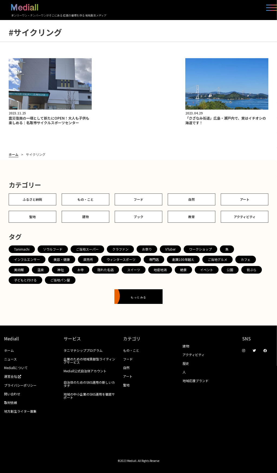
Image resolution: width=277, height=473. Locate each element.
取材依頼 (10, 402)
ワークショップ (200, 249)
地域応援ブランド (196, 380)
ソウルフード (52, 249)
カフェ (245, 259)
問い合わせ (12, 394)
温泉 (40, 269)
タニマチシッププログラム (83, 350)
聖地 (32, 216)
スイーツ (133, 269)
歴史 (186, 363)
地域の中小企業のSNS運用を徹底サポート (89, 396)
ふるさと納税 (32, 199)
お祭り (147, 249)
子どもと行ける (25, 280)
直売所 (88, 259)
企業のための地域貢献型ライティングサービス (89, 360)
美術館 (19, 269)
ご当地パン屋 (60, 280)
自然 (191, 199)
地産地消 (160, 269)
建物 (85, 216)
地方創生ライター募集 (20, 411)
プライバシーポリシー (20, 385)
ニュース (10, 359)
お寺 (80, 269)
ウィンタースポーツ (121, 259)
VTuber (170, 249)
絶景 (183, 269)
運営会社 (14, 376)
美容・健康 (62, 259)
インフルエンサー (27, 259)
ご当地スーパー (87, 249)
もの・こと (85, 199)
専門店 (154, 259)
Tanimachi (21, 249)
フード (138, 199)
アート (244, 199)
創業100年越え (183, 259)
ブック (138, 216)
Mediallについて (16, 367)
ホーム (13, 154)
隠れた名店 (105, 269)
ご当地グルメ (217, 259)
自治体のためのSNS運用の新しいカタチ (89, 384)
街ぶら (251, 269)
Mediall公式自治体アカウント (85, 371)
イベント (206, 269)
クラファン (120, 249)
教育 (191, 216)
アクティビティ (245, 216)
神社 (60, 269)
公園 (230, 269)
